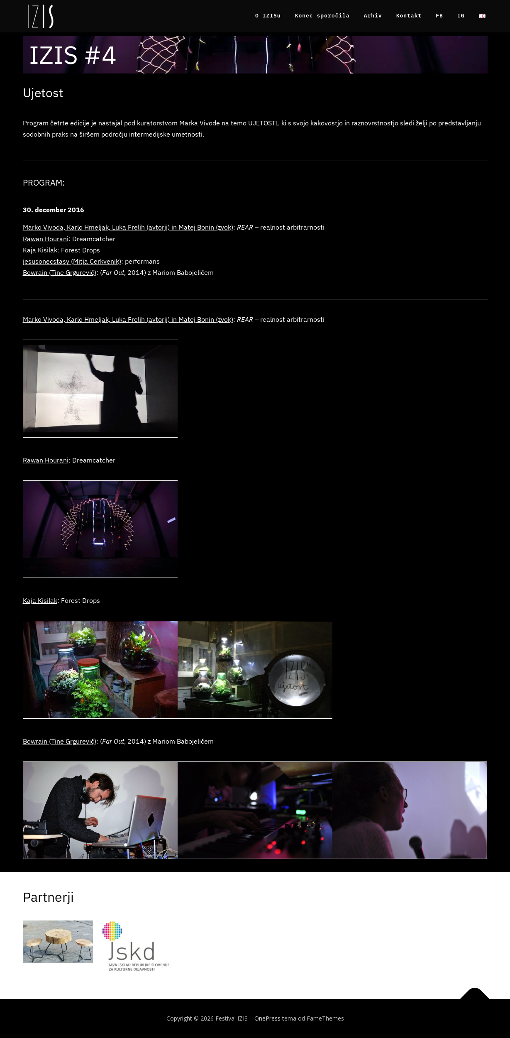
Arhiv (373, 15)
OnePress (267, 1018)
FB (439, 15)
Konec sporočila (322, 15)
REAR (245, 227)
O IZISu (268, 15)
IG (461, 15)
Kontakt (409, 15)
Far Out (113, 272)
